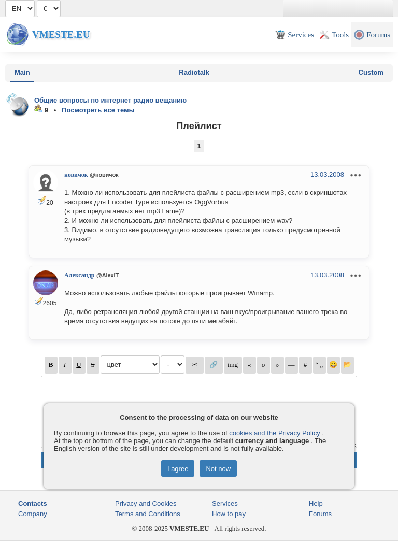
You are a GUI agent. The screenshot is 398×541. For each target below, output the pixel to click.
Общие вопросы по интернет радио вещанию (110, 100)
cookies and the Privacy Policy (274, 433)
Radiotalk (194, 72)
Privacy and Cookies (146, 503)
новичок (76, 174)
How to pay (229, 514)
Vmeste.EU (61, 34)
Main (22, 72)
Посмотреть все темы (98, 110)
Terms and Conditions (147, 514)
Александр (79, 275)
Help (316, 503)
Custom (371, 72)
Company (32, 514)
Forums (320, 514)
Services (225, 503)
